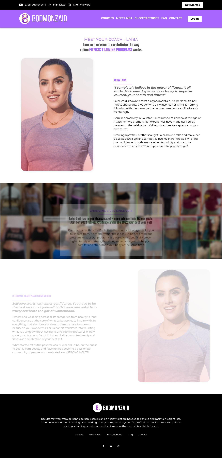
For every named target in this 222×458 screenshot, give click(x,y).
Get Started (192, 5)
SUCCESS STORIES (147, 18)
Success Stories (115, 434)
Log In (194, 18)
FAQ (164, 18)
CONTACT (175, 18)
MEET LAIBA (124, 18)
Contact (142, 434)
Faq (131, 434)
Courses (79, 434)
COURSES (107, 18)
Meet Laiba (95, 434)
